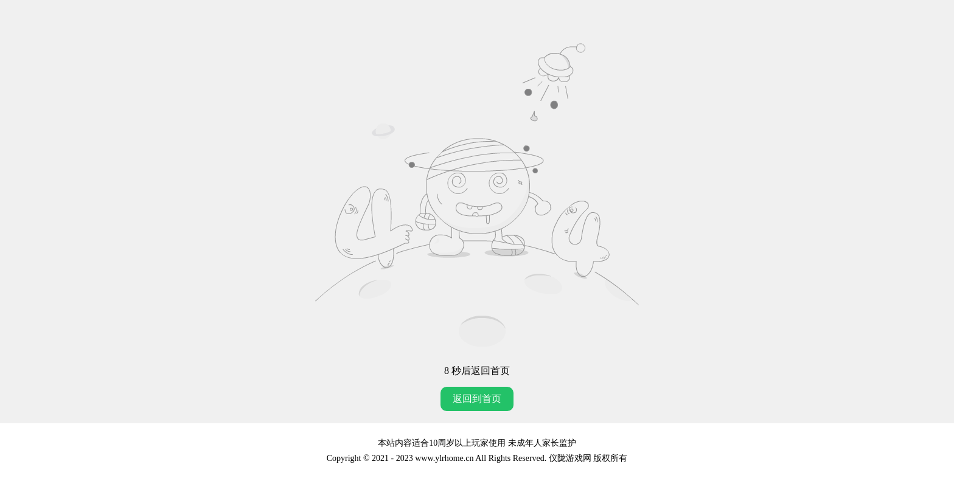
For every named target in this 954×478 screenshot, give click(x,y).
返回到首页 (477, 398)
